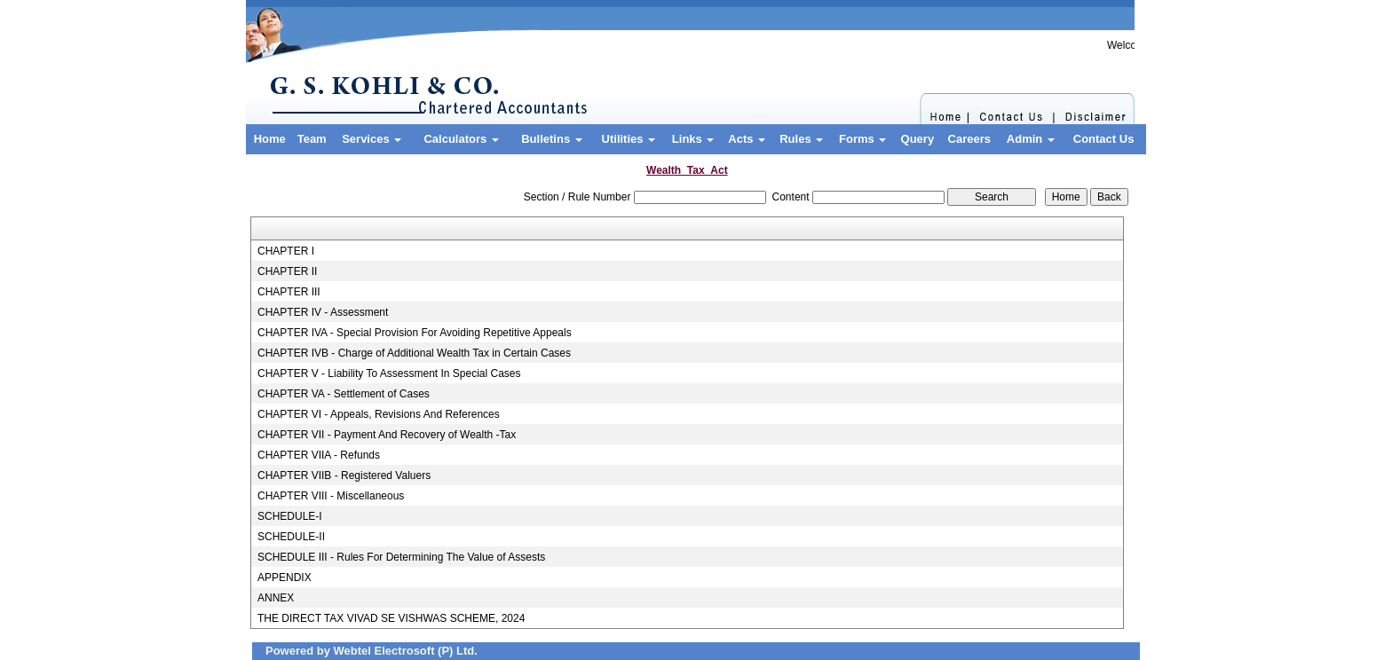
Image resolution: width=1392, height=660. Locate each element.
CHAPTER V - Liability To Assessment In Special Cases (389, 373)
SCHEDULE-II (291, 536)
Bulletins (551, 138)
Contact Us (1104, 138)
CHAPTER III (288, 292)
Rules (801, 138)
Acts (746, 138)
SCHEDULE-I (289, 516)
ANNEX (275, 598)
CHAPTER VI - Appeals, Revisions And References (378, 414)
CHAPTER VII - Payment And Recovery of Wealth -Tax (386, 434)
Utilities (629, 138)
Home (270, 138)
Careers (969, 138)
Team (312, 138)
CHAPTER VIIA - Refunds (318, 455)
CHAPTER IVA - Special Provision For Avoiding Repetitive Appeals (414, 332)
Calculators (460, 138)
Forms (862, 138)
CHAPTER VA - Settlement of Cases (343, 394)
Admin (1031, 138)
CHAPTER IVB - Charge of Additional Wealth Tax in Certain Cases (414, 353)
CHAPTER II (287, 271)
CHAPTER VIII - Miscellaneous (330, 496)
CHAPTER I (285, 251)
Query (918, 138)
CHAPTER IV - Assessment (322, 312)
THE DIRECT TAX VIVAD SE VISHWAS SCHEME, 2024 (391, 618)
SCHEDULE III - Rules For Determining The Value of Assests (401, 557)
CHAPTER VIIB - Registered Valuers (344, 475)
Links (693, 138)
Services (371, 138)
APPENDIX (284, 577)
